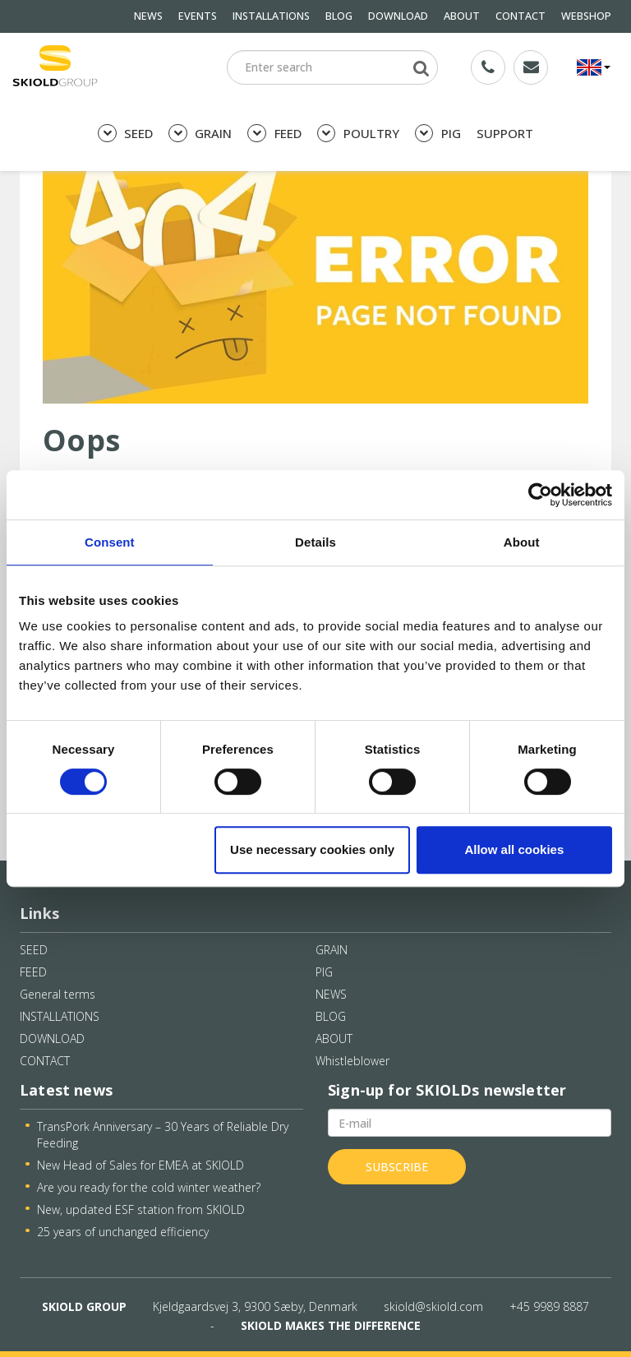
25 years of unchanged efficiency (123, 1231)
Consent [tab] (110, 542)
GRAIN (200, 133)
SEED (125, 133)
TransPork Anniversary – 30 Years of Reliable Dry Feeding (162, 1135)
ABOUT (462, 16)
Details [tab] (315, 542)
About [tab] (522, 542)
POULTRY (358, 133)
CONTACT (520, 16)
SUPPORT (505, 133)
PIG (438, 133)
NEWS (148, 16)
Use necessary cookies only (312, 849)
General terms (57, 994)
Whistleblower (352, 1061)
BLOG (338, 16)
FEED (274, 133)
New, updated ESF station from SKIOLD (141, 1209)
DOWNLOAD (398, 16)
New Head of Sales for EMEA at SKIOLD (140, 1165)
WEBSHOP (586, 16)
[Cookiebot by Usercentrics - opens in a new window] (540, 494)
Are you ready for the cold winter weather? (148, 1187)
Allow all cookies (514, 849)
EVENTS (197, 16)
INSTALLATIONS (271, 16)
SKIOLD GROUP (84, 1306)
